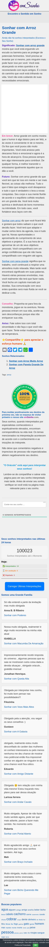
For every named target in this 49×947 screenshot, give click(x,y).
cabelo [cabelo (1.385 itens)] (9, 914)
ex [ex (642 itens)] (37, 920)
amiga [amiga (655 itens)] (18, 910)
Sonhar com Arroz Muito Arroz (26, 361)
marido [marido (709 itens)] (8, 928)
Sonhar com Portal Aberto (17, 833)
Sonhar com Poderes (15, 615)
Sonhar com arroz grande (30, 45)
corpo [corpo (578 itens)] (19, 919)
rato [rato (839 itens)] (25, 933)
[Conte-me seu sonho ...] (24, 504)
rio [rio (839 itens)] (29, 933)
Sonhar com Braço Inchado (18, 862)
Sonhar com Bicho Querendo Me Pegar (21, 892)
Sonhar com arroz (11, 220)
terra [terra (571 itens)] (7, 937)
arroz (9, 375)
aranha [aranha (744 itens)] (31, 910)
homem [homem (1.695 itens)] (39, 923)
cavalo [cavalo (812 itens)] (42, 914)
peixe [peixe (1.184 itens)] (32, 927)
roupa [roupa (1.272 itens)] (33, 932)
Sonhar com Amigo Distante (18, 774)
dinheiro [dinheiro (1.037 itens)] (32, 919)
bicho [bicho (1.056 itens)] (43, 910)
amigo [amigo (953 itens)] (24, 910)
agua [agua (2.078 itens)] (4, 909)
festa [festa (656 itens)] (41, 920)
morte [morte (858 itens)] (19, 927)
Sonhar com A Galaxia (15, 731)
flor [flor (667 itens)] (12, 924)
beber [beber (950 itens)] (37, 910)
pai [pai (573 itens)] (28, 928)
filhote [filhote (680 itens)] (8, 924)
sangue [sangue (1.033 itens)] (40, 933)
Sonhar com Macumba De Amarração (23, 643)
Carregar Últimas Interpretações (24, 586)
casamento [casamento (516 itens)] (35, 914)
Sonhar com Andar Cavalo (17, 802)
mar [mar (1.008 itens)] (3, 927)
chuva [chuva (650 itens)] (3, 920)
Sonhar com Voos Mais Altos (19, 707)
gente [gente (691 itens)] (32, 924)
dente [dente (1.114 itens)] (24, 919)
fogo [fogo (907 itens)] (16, 924)
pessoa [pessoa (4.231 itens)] (7, 932)
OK (35, 945)
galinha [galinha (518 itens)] (21, 924)
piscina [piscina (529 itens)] (16, 933)
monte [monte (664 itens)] (14, 928)
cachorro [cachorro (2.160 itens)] (20, 914)
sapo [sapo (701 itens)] (3, 937)
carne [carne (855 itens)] (28, 914)
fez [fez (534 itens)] (44, 919)
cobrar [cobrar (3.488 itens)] (11, 919)
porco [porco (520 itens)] (21, 933)
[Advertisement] (24, 108)
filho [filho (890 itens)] (3, 924)
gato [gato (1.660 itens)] (26, 923)
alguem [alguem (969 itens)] (12, 910)
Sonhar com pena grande (15, 261)
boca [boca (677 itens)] (3, 914)
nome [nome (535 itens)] (24, 928)
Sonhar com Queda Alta (16, 678)
